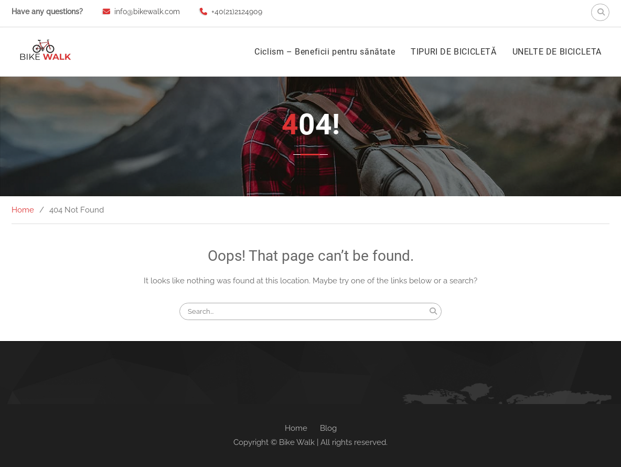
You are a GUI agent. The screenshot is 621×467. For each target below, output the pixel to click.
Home (296, 428)
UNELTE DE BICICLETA (557, 52)
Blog (328, 428)
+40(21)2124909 (236, 11)
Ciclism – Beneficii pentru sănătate (324, 52)
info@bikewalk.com (147, 11)
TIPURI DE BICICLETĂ (453, 52)
